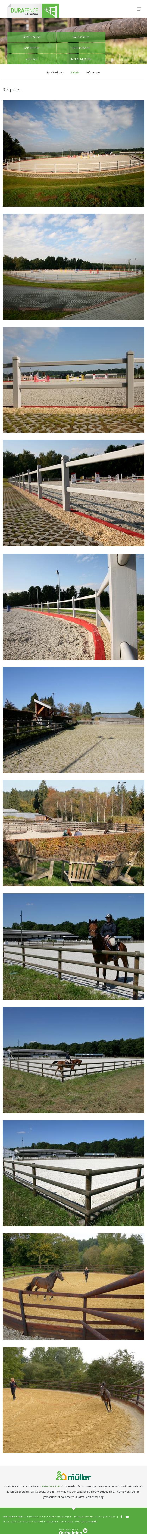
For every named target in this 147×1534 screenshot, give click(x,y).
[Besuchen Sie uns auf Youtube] (127, 1517)
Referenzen (92, 72)
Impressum (52, 1521)
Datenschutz (66, 1521)
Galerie (75, 72)
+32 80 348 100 (85, 1517)
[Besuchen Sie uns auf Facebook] (121, 1517)
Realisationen (56, 72)
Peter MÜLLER (51, 1486)
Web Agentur (82, 1521)
